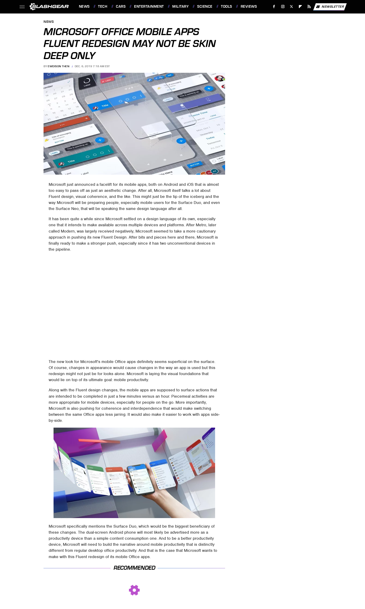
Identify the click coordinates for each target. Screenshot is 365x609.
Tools (226, 6)
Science (205, 6)
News (84, 6)
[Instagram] (282, 6)
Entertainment (149, 6)
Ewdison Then (58, 66)
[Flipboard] (300, 6)
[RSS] (309, 6)
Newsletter (330, 7)
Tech (102, 6)
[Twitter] (291, 6)
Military (180, 6)
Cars (120, 6)
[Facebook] (273, 6)
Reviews (249, 6)
